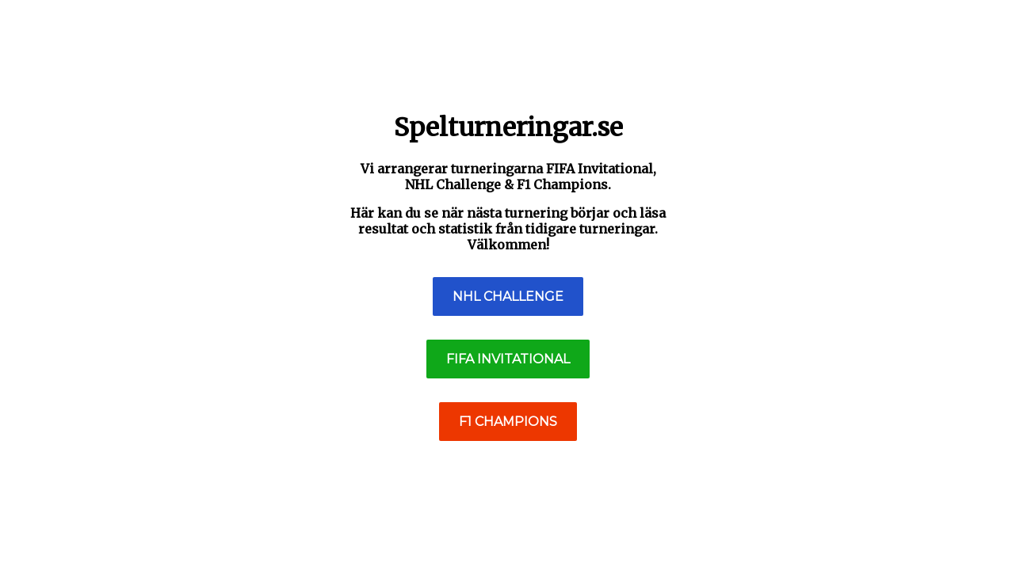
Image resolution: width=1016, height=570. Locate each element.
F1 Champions (508, 421)
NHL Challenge (508, 296)
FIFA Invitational (508, 359)
